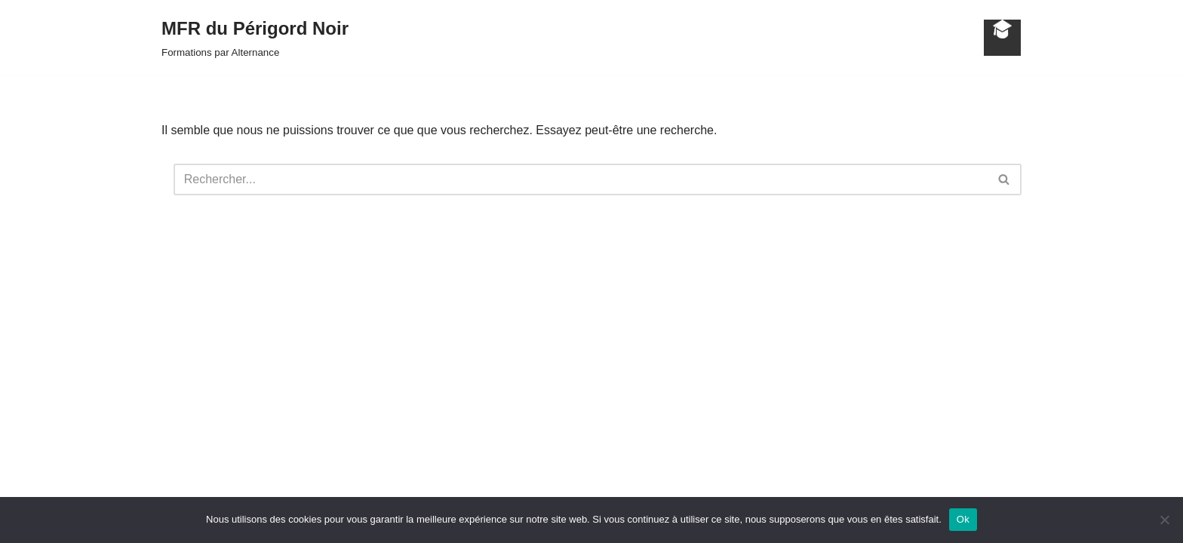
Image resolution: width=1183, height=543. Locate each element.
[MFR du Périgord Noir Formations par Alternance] (255, 37)
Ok (963, 519)
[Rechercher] (581, 179)
